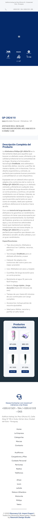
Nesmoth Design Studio (20, 517)
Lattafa (19, 488)
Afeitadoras (24, 121)
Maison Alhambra (19, 492)
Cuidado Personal (13, 121)
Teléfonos (19, 473)
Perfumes (19, 465)
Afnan (19, 480)
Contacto (19, 445)
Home (19, 429)
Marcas (19, 441)
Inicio (4, 121)
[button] (19, 36)
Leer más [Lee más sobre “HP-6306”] (12, 348)
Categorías (19, 437)
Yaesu (19, 504)
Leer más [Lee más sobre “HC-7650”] (12, 371)
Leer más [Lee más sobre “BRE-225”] (25, 348)
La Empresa (19, 433)
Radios (19, 469)
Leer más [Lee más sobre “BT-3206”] (25, 371)
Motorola (19, 496)
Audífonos (19, 453)
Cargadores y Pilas (19, 457)
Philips (19, 500)
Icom (19, 484)
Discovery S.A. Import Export (22, 513)
